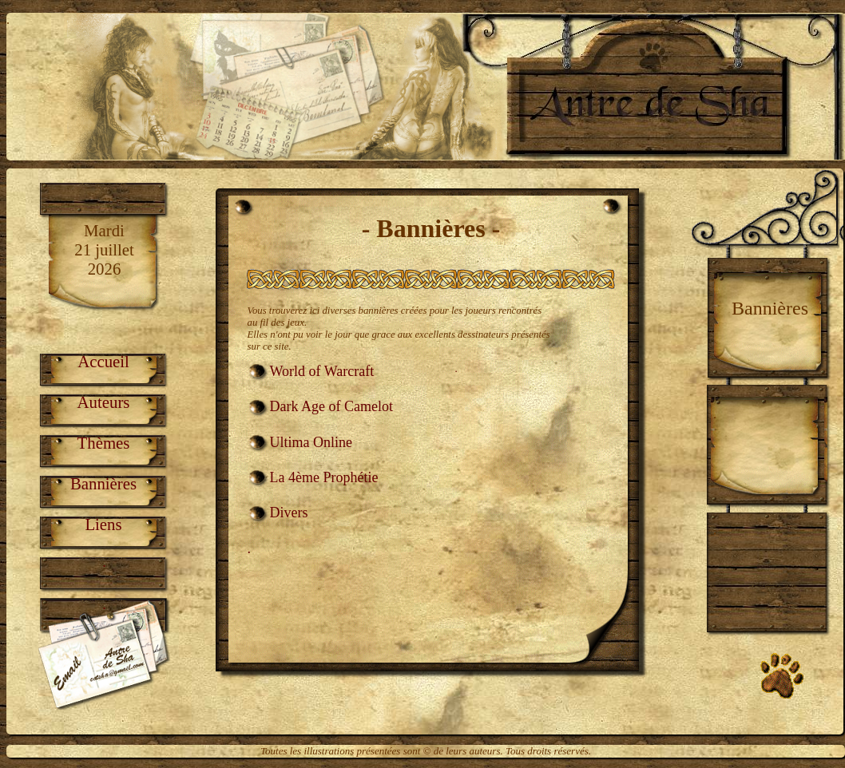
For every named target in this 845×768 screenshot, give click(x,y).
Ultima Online (311, 442)
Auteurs (103, 402)
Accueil (103, 361)
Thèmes (103, 442)
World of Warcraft (322, 371)
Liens (103, 524)
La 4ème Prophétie (324, 477)
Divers (289, 513)
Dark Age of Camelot (331, 406)
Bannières (103, 483)
